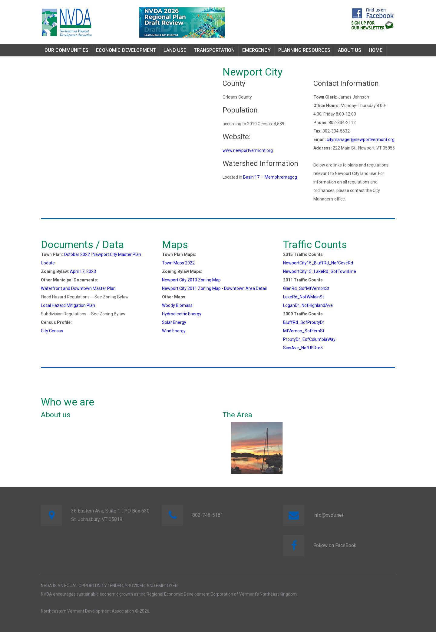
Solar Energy (174, 322)
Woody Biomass (177, 305)
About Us (349, 50)
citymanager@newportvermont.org (361, 139)
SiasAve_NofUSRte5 (303, 347)
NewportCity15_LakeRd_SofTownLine (319, 271)
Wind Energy (174, 330)
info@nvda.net (328, 515)
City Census (52, 330)
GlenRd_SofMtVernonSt (306, 288)
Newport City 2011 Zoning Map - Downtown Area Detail (214, 288)
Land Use (175, 50)
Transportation (214, 50)
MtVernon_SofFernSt (303, 330)
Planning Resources (304, 50)
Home (375, 50)
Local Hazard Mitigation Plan (68, 305)
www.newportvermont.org (248, 150)
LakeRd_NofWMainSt (303, 296)
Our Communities (66, 50)
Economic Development (126, 50)
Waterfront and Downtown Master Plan (78, 288)
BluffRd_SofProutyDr (303, 322)
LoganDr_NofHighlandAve (308, 305)
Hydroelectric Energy (181, 313)
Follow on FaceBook (334, 545)
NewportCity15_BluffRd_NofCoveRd (318, 263)
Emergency (256, 50)
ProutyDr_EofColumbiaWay (309, 339)
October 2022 (77, 254)
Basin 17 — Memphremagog (270, 177)
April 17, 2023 (83, 271)
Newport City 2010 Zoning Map (191, 279)
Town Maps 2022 (178, 263)
